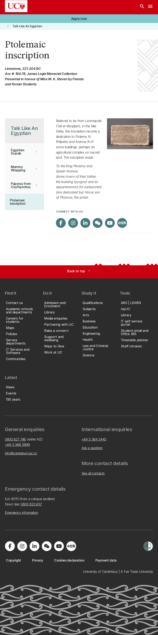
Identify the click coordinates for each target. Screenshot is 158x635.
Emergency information (21, 513)
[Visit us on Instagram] (73, 223)
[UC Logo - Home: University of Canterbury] (16, 6)
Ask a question (92, 448)
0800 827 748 (15, 439)
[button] (79, 18)
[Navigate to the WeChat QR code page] (98, 223)
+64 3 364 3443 (94, 439)
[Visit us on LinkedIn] (85, 223)
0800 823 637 (31, 504)
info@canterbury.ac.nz (21, 453)
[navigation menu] (150, 7)
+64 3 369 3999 (17, 445)
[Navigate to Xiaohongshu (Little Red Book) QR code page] (122, 223)
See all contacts (93, 473)
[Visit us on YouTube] (110, 223)
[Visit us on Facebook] (61, 223)
